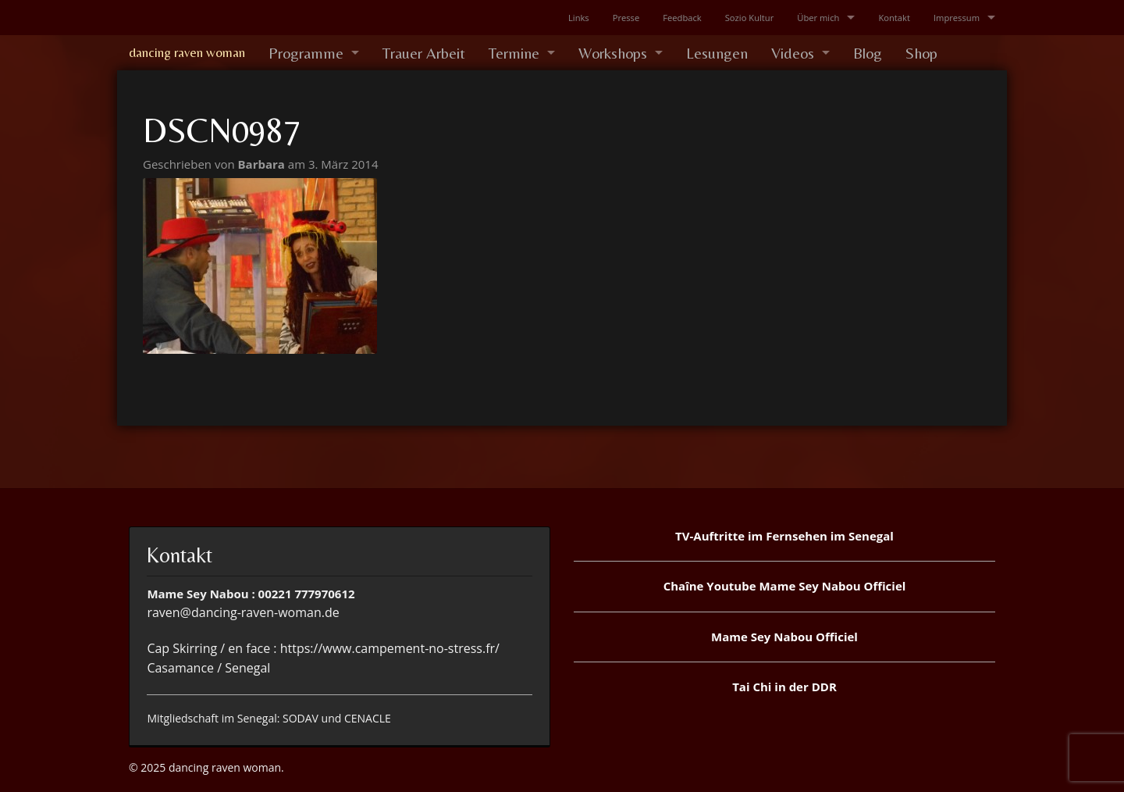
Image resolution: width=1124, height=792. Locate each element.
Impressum (957, 17)
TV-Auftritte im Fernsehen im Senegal (784, 536)
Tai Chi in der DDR (784, 686)
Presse (626, 17)
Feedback (682, 17)
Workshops (612, 53)
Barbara (263, 164)
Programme (306, 53)
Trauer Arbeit (423, 53)
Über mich (818, 17)
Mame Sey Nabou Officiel (784, 636)
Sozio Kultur (749, 17)
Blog (867, 53)
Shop (921, 53)
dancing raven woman (187, 52)
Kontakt (894, 17)
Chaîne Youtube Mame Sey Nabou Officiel (784, 586)
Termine (514, 53)
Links (578, 17)
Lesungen (717, 53)
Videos (792, 53)
